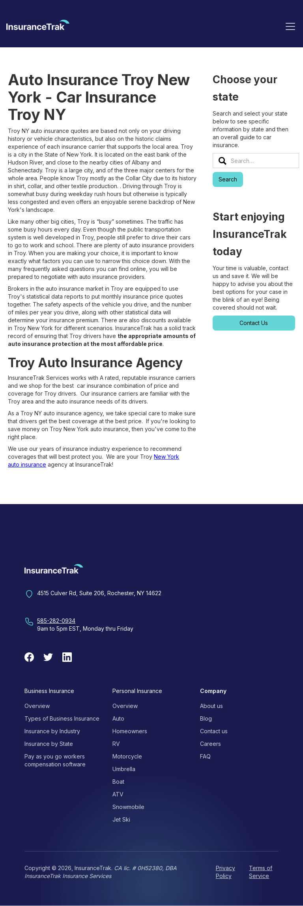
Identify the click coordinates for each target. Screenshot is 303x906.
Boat (118, 781)
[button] (290, 26)
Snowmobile (128, 806)
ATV (117, 794)
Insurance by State (48, 743)
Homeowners (129, 731)
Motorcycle (127, 756)
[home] (37, 27)
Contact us (214, 731)
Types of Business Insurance (61, 718)
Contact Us (253, 322)
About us (211, 705)
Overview (37, 705)
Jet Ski (121, 819)
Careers (210, 743)
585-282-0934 (56, 620)
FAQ (205, 756)
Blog (206, 718)
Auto (118, 718)
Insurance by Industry (52, 731)
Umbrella (123, 769)
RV (116, 743)
